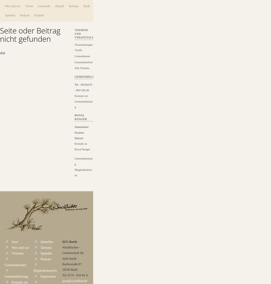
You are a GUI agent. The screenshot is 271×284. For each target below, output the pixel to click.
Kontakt (54, 14)
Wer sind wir (16, 5)
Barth (12, 14)
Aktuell (63, 5)
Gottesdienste (82, 55)
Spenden (25, 14)
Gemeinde (48, 5)
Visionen (14, 252)
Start (11, 241)
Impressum (44, 276)
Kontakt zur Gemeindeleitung (84, 101)
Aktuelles (43, 241)
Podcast (40, 14)
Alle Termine (82, 67)
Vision (33, 5)
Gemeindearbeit (84, 61)
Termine (78, 5)
